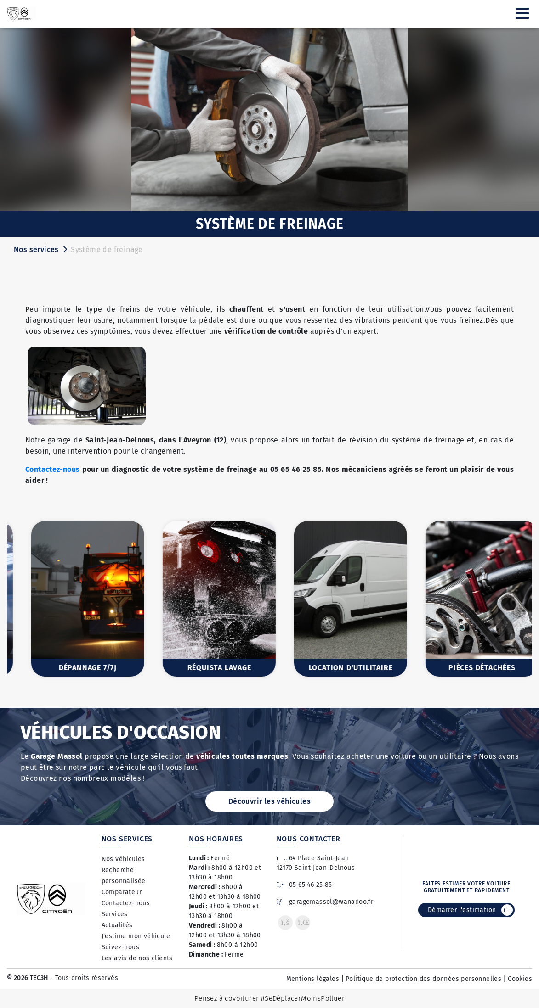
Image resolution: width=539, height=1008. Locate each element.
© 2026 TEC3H (27, 978)
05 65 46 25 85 (304, 885)
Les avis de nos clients (137, 958)
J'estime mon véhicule (136, 936)
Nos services (36, 249)
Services (115, 914)
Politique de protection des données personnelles (423, 979)
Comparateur (122, 892)
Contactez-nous (52, 469)
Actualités (117, 925)
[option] (72, 599)
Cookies (520, 979)
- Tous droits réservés (83, 978)
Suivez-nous (120, 947)
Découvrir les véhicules (269, 801)
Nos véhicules (123, 859)
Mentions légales (312, 979)
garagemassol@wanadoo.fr (325, 902)
